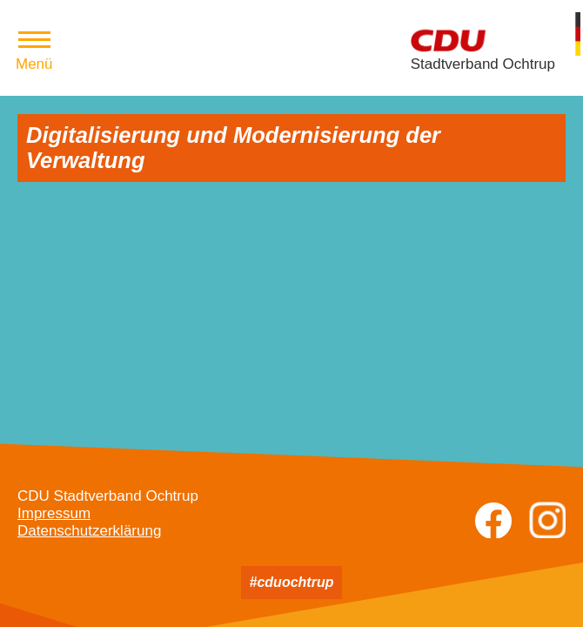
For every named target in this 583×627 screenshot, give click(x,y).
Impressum (53, 513)
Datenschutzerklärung (89, 530)
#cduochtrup (292, 582)
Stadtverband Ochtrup (483, 64)
